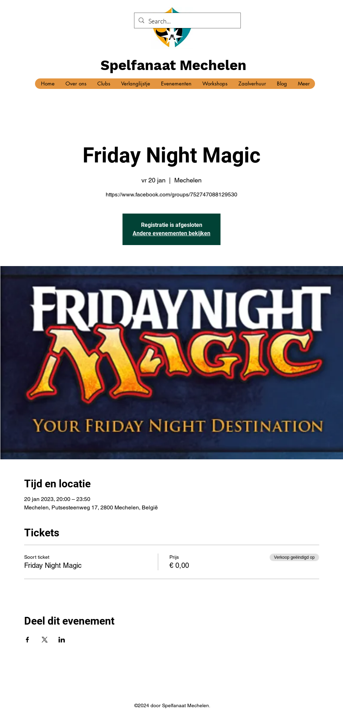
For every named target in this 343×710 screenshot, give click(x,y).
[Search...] (187, 21)
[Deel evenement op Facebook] (27, 639)
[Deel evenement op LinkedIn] (61, 639)
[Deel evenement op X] (44, 639)
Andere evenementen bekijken (171, 233)
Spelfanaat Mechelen (173, 65)
